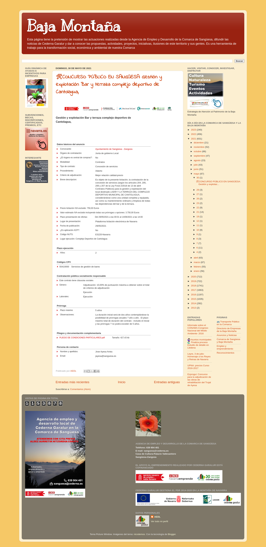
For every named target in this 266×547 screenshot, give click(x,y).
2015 (194, 299)
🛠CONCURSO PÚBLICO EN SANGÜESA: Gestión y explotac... (218, 182)
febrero (198, 266)
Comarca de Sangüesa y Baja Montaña (228, 340)
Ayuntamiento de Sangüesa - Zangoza (113, 149)
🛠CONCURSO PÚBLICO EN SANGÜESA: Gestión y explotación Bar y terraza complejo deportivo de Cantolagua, (109, 84)
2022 (194, 134)
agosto (197, 160)
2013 (194, 308)
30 (198, 177)
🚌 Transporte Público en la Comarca (228, 323)
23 (198, 203)
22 (198, 207)
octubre (198, 151)
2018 (194, 285)
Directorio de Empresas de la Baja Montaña (229, 329)
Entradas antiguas (167, 382)
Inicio (121, 382)
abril (196, 257)
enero (197, 271)
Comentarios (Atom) (80, 389)
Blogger (172, 534)
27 (198, 194)
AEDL (157, 517)
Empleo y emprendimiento (225, 347)
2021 (194, 138)
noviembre (199, 147)
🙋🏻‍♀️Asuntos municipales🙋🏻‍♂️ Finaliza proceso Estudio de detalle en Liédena (199, 343)
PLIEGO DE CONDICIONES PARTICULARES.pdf (82, 337)
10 (198, 230)
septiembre (200, 156)
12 (198, 221)
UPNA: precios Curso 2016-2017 (198, 366)
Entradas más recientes (72, 382)
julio (196, 164)
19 (198, 216)
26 (198, 198)
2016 (194, 294)
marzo (197, 262)
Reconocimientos (225, 353)
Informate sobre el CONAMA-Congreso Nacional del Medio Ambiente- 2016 (197, 329)
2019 (194, 281)
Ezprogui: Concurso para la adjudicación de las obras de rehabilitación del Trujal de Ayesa (199, 380)
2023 (194, 129)
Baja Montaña (74, 26)
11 (198, 225)
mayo (197, 173)
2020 (194, 276)
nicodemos (139, 534)
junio (196, 169)
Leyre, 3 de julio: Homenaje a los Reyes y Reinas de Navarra (199, 356)
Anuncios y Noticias (227, 335)
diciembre (199, 142)
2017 (194, 290)
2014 (194, 303)
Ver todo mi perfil (159, 521)
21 (198, 212)
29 (198, 190)
